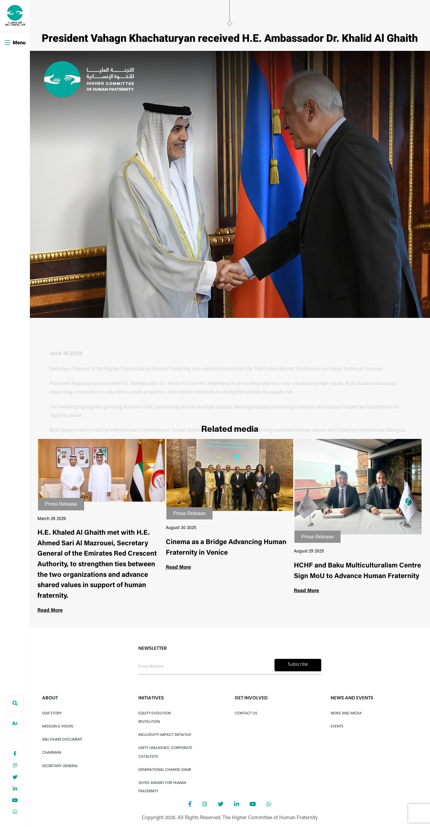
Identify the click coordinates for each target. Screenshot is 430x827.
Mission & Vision (57, 726)
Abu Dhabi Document (62, 739)
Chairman (51, 752)
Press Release (61, 504)
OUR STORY (52, 713)
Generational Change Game (164, 769)
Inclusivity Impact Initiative (164, 734)
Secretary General (60, 765)
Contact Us (246, 713)
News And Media (346, 713)
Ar (14, 724)
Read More (50, 610)
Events (337, 726)
